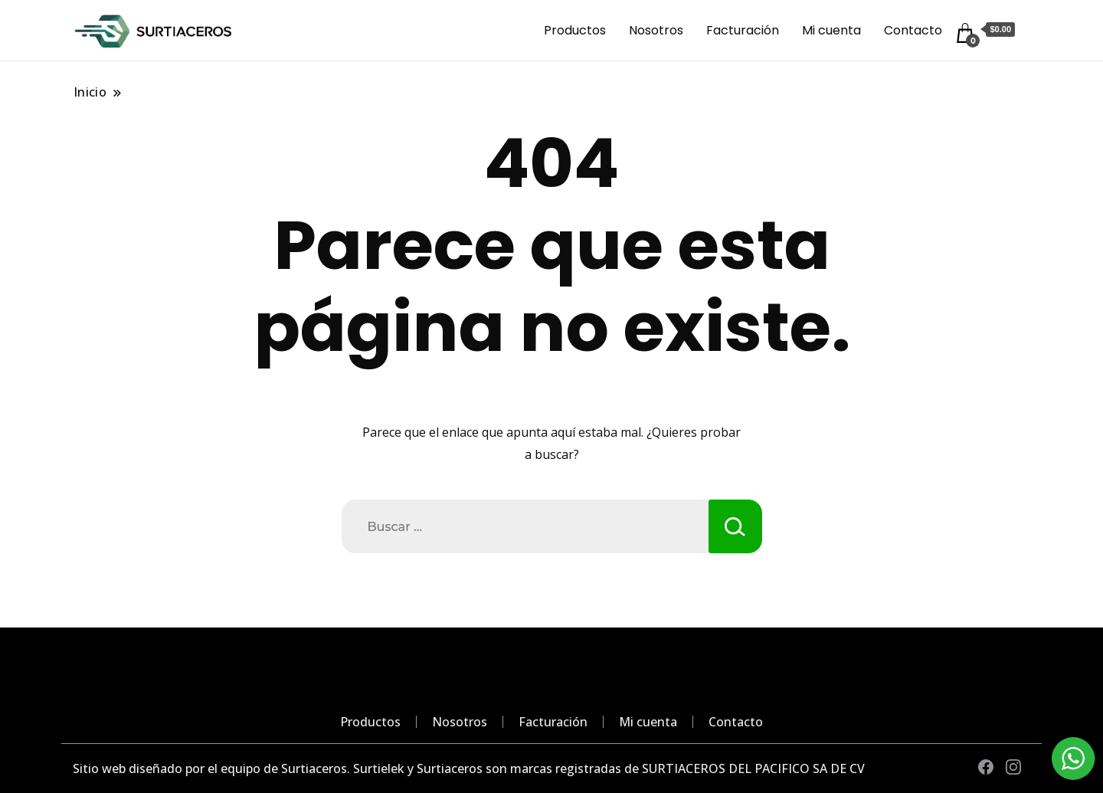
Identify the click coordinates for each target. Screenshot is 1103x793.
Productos (575, 30)
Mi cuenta (831, 30)
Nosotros (656, 30)
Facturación (742, 30)
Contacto (913, 30)
